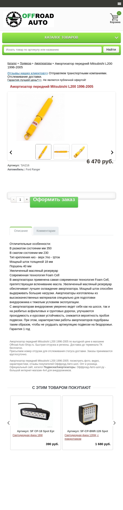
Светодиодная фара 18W (28, 435)
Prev (11, 152)
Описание (21, 230)
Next (112, 152)
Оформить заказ (54, 199)
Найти (111, 49)
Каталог (12, 63)
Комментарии (45, 230)
